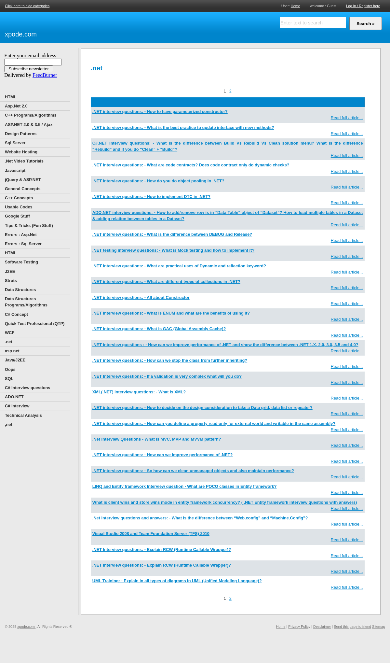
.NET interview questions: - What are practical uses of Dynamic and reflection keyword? (179, 265)
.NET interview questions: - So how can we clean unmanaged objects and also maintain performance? (193, 470)
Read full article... (347, 117)
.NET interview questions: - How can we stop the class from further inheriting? (169, 360)
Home (295, 5)
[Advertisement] (114, 26)
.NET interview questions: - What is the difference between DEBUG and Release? (172, 234)
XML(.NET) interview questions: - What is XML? (139, 391)
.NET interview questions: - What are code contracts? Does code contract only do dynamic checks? (190, 164)
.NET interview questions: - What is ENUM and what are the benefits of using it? (171, 313)
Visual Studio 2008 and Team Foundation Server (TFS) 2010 (150, 533)
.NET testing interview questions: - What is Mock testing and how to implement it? (173, 250)
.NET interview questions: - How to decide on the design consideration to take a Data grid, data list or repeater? (202, 407)
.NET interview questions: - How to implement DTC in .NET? (151, 196)
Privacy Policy (299, 626)
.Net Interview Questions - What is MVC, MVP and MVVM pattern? (156, 439)
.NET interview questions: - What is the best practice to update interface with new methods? (183, 127)
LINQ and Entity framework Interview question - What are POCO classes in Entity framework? (184, 486)
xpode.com (21, 34)
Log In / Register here (363, 6)
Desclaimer (322, 626)
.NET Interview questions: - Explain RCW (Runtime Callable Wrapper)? (161, 549)
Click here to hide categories (27, 6)
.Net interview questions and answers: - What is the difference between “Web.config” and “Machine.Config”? (200, 517)
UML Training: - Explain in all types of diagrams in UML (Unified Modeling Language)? (177, 580)
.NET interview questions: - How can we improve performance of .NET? (162, 454)
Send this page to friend (352, 626)
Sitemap (378, 626)
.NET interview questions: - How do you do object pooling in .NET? (158, 180)
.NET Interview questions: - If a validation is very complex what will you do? (167, 376)
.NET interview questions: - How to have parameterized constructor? (160, 111)
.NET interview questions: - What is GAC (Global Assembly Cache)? (159, 328)
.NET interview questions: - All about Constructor (141, 297)
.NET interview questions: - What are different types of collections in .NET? (166, 281)
